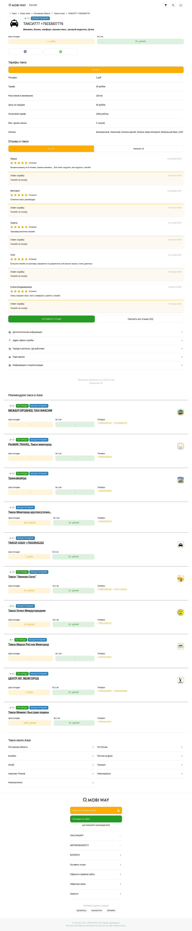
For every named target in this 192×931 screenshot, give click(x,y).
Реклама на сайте (81, 819)
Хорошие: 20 (138, 149)
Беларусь (81, 911)
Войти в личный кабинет (96, 810)
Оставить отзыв (51, 319)
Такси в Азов (59, 13)
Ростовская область (42, 13)
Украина (111, 911)
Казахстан (96, 911)
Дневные (96, 70)
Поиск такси (25, 13)
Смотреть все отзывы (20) (140, 319)
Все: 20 (51, 149)
